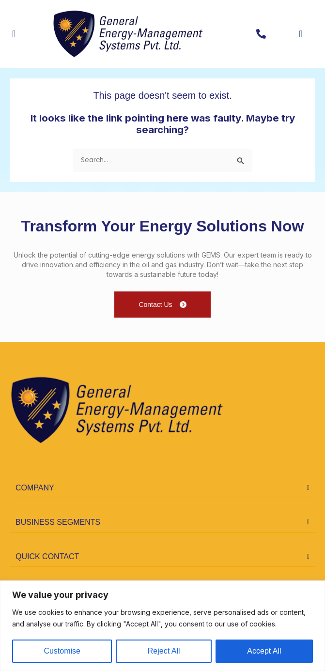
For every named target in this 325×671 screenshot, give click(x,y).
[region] (162, 625)
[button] (162, 488)
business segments (57, 522)
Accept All (264, 651)
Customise (62, 651)
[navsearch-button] (293, 34)
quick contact (47, 556)
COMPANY (34, 488)
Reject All (164, 651)
